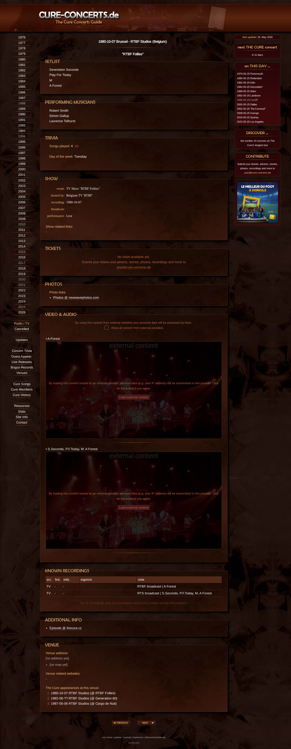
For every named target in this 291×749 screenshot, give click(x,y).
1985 (21, 86)
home (109, 737)
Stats (21, 411)
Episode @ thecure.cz (66, 628)
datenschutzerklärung (155, 737)
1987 (21, 98)
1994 (21, 136)
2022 (21, 290)
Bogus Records (22, 367)
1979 (21, 53)
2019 (21, 274)
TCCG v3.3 (133, 742)
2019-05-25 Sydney (248, 117)
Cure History (22, 395)
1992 (21, 125)
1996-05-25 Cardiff (247, 99)
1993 (21, 131)
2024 (21, 301)
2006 (21, 202)
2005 (21, 197)
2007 (21, 208)
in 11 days (257, 54)
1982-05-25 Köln (246, 82)
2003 (21, 186)
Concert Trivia (22, 351)
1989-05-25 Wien (246, 91)
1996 (21, 147)
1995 (21, 142)
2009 (21, 219)
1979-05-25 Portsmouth (250, 73)
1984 (21, 81)
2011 (21, 230)
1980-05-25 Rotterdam (249, 78)
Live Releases (22, 362)
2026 (21, 312)
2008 (21, 213)
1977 (21, 43)
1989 (21, 109)
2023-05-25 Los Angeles (250, 121)
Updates (22, 340)
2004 (21, 191)
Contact (21, 422)
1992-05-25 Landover (249, 95)
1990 (21, 114)
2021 (21, 285)
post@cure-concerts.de (134, 267)
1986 (21, 92)
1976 (21, 37)
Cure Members (22, 389)
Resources (22, 406)
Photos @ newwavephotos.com (76, 297)
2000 (21, 169)
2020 (21, 279)
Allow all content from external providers (134, 328)
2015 (21, 252)
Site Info (22, 417)
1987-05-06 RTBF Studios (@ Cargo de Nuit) (84, 703)
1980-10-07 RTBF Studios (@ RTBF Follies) (83, 693)
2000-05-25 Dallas (247, 104)
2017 (21, 263)
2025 (21, 307)
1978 (21, 48)
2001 (21, 175)
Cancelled (22, 329)
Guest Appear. (21, 356)
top (103, 737)
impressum (138, 737)
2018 (21, 268)
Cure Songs (21, 384)
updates (118, 737)
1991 (21, 120)
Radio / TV (22, 323)
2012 (21, 235)
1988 (21, 103)
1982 (21, 70)
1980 (21, 59)
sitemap (127, 737)
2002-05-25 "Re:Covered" (251, 108)
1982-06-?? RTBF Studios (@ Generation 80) (84, 698)
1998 (21, 158)
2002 (21, 180)
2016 (21, 257)
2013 (21, 241)
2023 (21, 296)
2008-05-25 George (248, 113)
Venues (21, 373)
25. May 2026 (257, 37)
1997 (21, 153)
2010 (21, 224)
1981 (21, 65)
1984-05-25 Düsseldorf (249, 87)
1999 (21, 164)
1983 (21, 76)
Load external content (133, 397)
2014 (21, 246)
